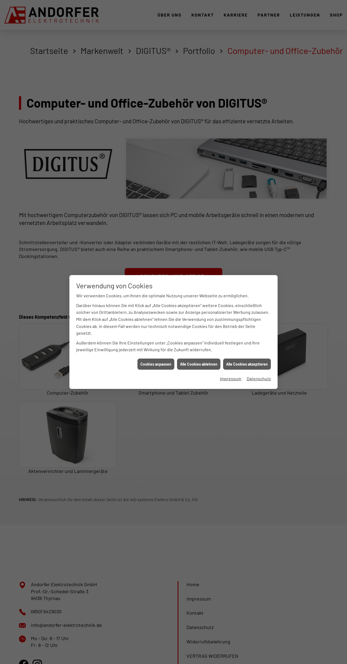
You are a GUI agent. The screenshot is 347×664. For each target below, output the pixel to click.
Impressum (230, 365)
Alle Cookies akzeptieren (247, 351)
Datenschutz (259, 365)
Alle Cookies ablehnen (198, 351)
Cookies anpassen (155, 351)
